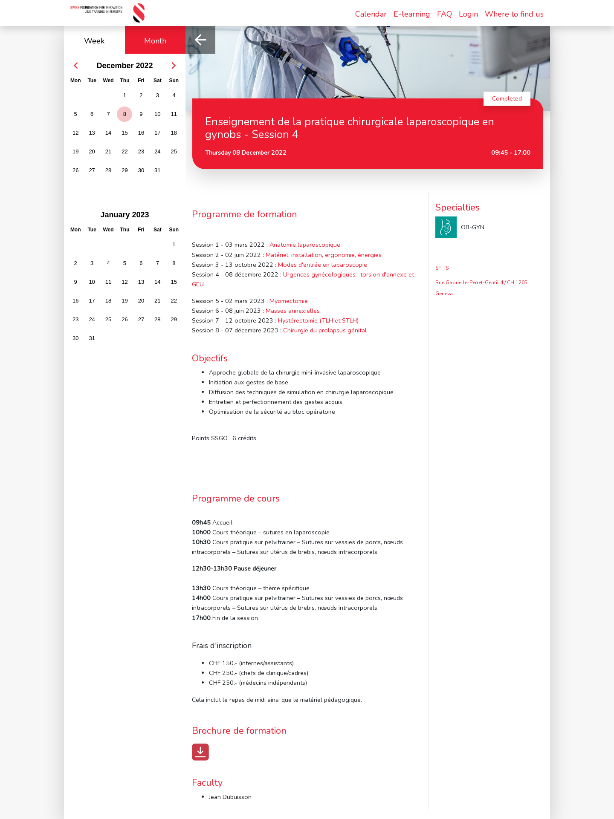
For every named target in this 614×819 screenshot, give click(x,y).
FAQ (444, 14)
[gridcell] (124, 115)
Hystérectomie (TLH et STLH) (318, 320)
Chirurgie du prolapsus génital (325, 330)
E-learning (412, 14)
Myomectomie (288, 301)
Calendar (371, 14)
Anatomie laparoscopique (304, 244)
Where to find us (514, 14)
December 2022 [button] (124, 65)
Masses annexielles (293, 310)
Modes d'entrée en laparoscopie (322, 264)
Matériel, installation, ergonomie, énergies (324, 255)
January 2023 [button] (124, 215)
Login (468, 14)
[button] (76, 65)
